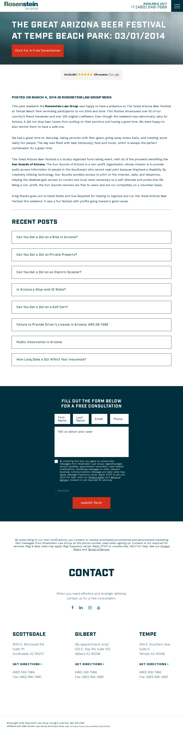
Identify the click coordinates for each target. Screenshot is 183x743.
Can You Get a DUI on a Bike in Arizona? (52, 239)
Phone (117, 428)
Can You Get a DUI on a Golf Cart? (46, 313)
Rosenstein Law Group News (88, 98)
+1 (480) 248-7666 (146, 7)
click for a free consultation (42, 51)
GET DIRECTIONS (28, 674)
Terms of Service (98, 559)
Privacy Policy (96, 487)
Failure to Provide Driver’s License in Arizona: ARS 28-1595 (69, 331)
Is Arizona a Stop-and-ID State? (45, 294)
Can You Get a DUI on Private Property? (51, 257)
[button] (91, 76)
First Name (62, 429)
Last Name (80, 429)
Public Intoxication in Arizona (43, 350)
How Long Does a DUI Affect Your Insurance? (56, 369)
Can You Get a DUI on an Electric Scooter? (54, 276)
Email (99, 428)
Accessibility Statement (99, 736)
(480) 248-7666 (24, 682)
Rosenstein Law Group (61, 107)
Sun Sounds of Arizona (28, 165)
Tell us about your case (75, 441)
